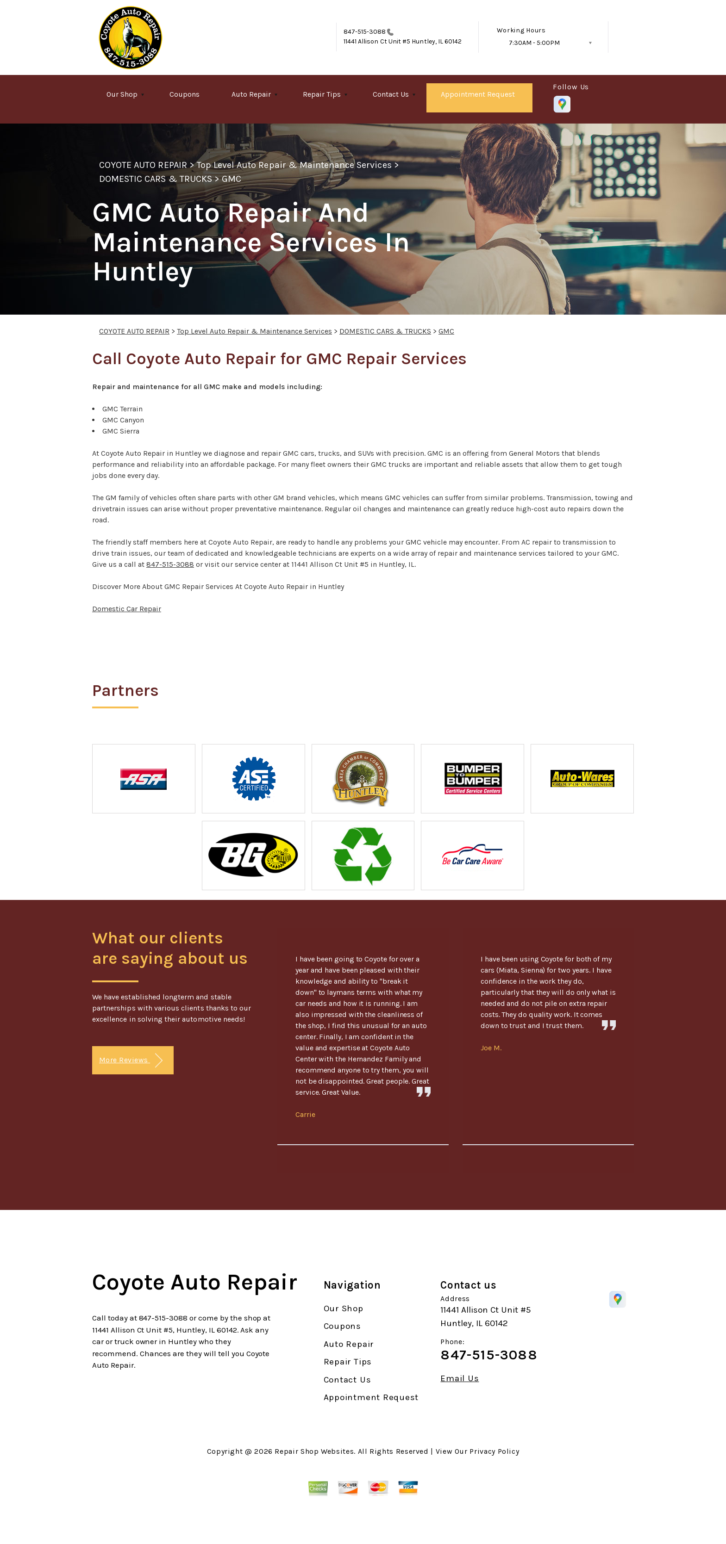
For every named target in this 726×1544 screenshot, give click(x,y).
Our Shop (122, 94)
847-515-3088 (365, 32)
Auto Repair (251, 94)
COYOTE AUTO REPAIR (143, 165)
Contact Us (391, 94)
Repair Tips (322, 94)
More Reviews (131, 1060)
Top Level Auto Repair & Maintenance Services (294, 165)
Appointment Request (478, 94)
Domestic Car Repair (126, 608)
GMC (231, 179)
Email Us (459, 1378)
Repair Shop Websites (314, 1451)
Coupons (184, 94)
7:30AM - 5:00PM (534, 43)
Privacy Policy (494, 1451)
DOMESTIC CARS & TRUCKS (155, 179)
